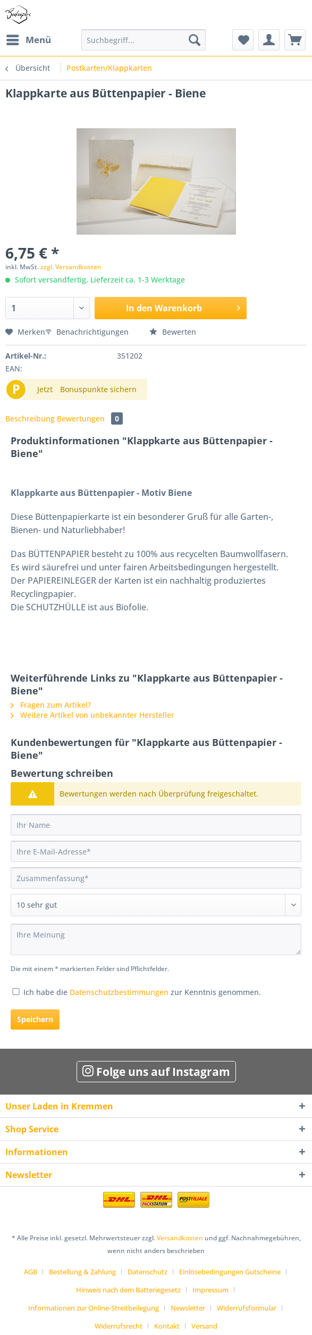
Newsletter (188, 1308)
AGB (30, 1271)
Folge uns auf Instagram (156, 1071)
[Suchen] (194, 40)
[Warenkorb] (295, 40)
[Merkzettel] (243, 40)
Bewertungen (90, 418)
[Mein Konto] (269, 40)
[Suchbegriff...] (143, 40)
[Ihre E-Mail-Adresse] (156, 851)
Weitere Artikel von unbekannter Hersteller (92, 715)
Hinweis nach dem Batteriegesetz (128, 1290)
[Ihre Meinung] (156, 939)
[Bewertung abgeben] (156, 905)
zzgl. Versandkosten (71, 266)
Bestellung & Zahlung (82, 1271)
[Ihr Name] (156, 824)
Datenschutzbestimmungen (119, 992)
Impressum (210, 1290)
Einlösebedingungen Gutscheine (230, 1271)
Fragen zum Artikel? (51, 705)
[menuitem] (28, 40)
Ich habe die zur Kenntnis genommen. (142, 992)
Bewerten (172, 332)
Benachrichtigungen (88, 332)
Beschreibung (30, 418)
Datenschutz (147, 1271)
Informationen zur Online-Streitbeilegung (93, 1308)
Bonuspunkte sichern (98, 389)
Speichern (35, 1019)
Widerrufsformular (246, 1308)
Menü (28, 38)
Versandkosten (180, 1237)
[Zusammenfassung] (156, 878)
